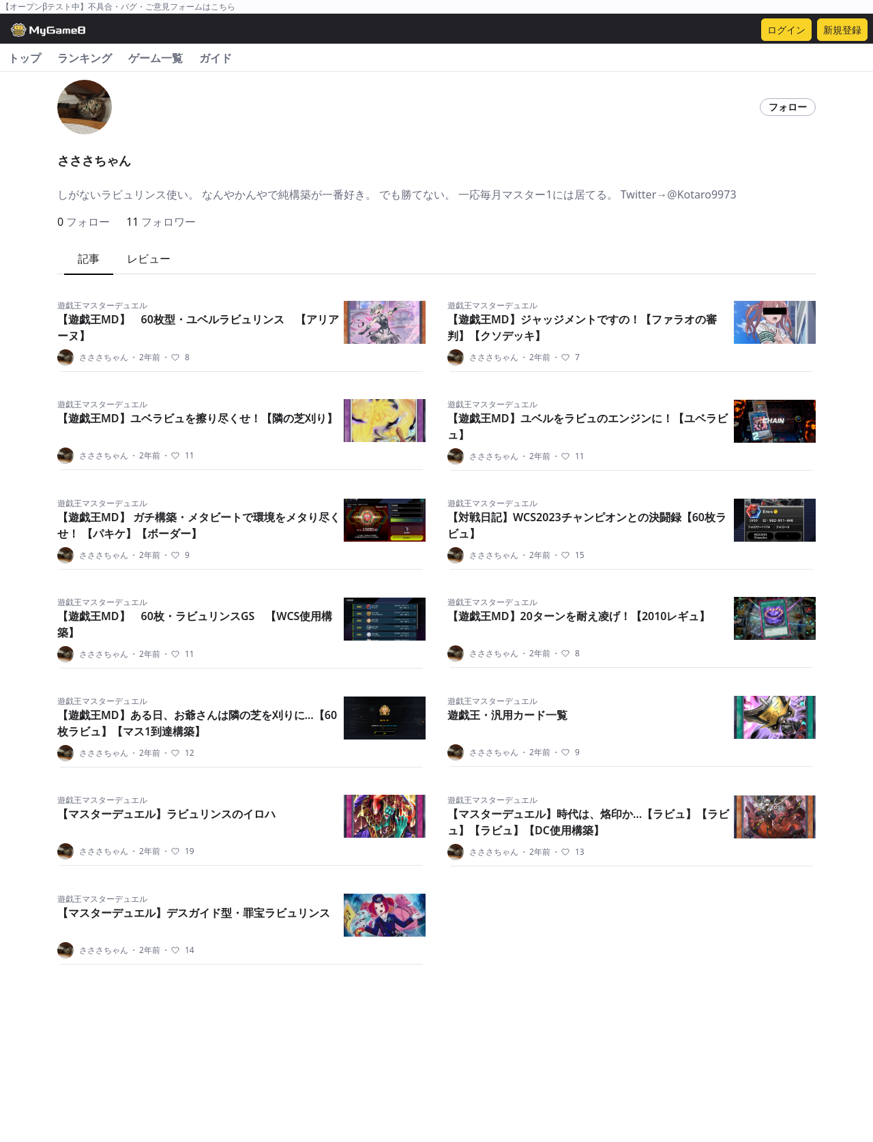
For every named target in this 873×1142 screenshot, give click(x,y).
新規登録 (842, 29)
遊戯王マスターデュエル (102, 305)
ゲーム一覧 (155, 57)
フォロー (788, 106)
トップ (24, 57)
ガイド (215, 57)
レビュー (149, 258)
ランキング (84, 57)
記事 (89, 258)
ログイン (786, 29)
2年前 (145, 357)
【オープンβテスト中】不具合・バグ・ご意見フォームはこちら (118, 6)
